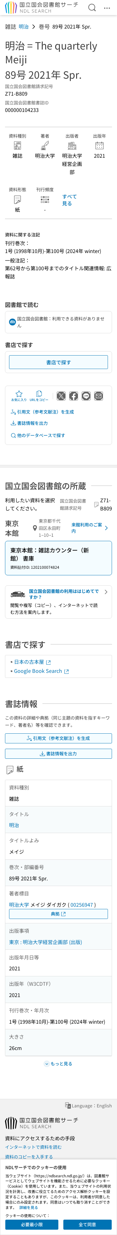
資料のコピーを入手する (29, 1156)
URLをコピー (39, 396)
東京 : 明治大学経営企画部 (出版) (45, 942)
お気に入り (19, 396)
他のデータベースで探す (37, 435)
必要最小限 (32, 1224)
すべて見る (69, 200)
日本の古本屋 (32, 661)
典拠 (58, 913)
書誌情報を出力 (29, 423)
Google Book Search (42, 670)
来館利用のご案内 (90, 527)
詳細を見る (28, 1207)
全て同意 (87, 1224)
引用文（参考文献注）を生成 (42, 412)
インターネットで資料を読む (33, 1147)
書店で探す (58, 362)
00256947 (82, 904)
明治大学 (19, 904)
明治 (24, 26)
